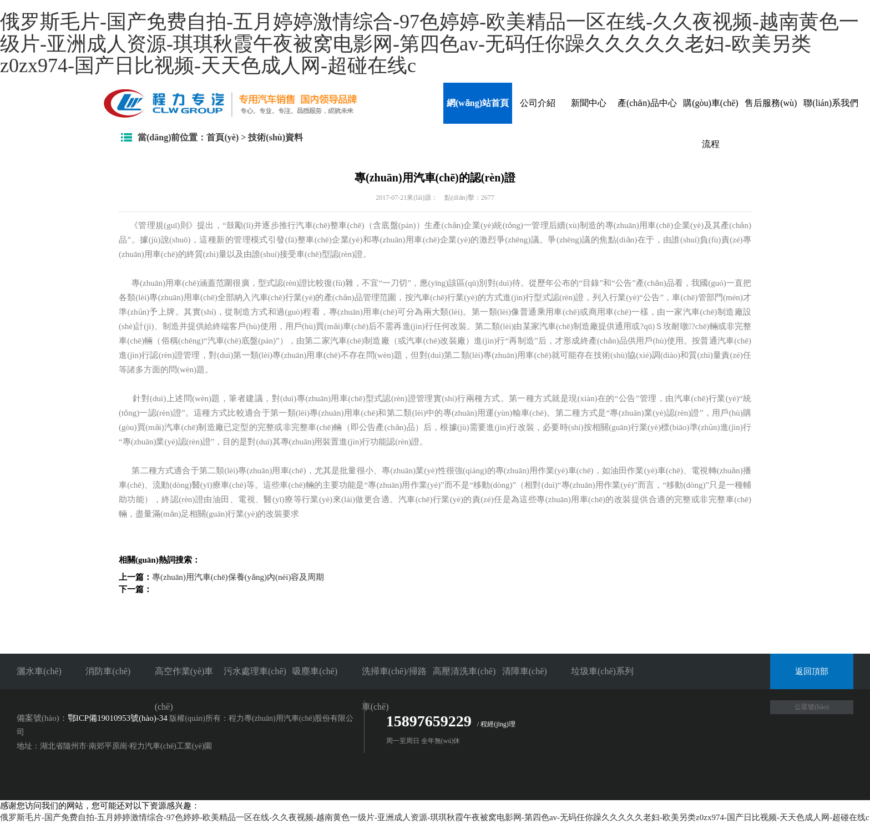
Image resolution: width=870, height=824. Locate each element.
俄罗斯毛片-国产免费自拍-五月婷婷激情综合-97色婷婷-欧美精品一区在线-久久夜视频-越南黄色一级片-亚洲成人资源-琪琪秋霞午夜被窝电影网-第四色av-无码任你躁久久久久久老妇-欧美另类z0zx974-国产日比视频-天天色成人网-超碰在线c (429, 44)
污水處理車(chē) (255, 671)
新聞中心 (588, 103)
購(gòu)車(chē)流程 (711, 123)
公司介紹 (537, 103)
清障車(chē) (524, 671)
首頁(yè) (222, 137)
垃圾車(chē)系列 (602, 671)
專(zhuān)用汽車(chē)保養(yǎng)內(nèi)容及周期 (238, 577)
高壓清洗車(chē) (464, 671)
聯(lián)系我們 (830, 103)
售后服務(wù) (771, 103)
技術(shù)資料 (275, 137)
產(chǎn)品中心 (647, 103)
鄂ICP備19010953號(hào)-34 (118, 718)
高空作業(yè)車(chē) (184, 688)
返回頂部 (811, 671)
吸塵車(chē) (314, 671)
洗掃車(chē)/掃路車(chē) (394, 688)
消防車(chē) (107, 671)
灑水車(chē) (39, 671)
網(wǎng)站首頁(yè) (478, 111)
